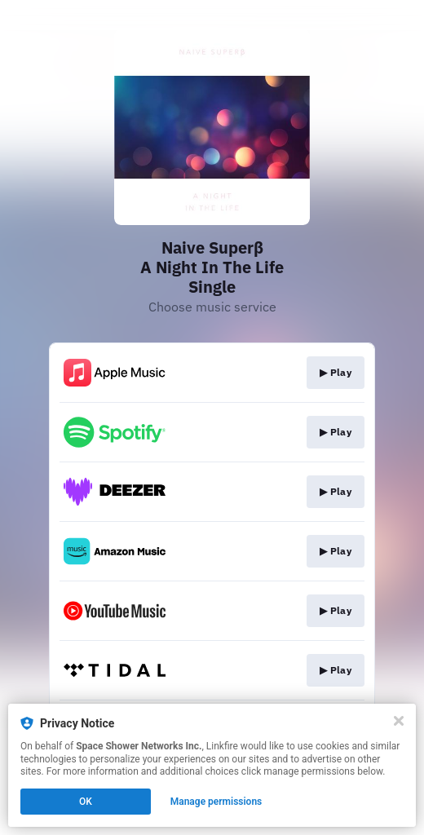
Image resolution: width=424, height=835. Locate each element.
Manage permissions (216, 801)
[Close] (399, 721)
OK (85, 801)
